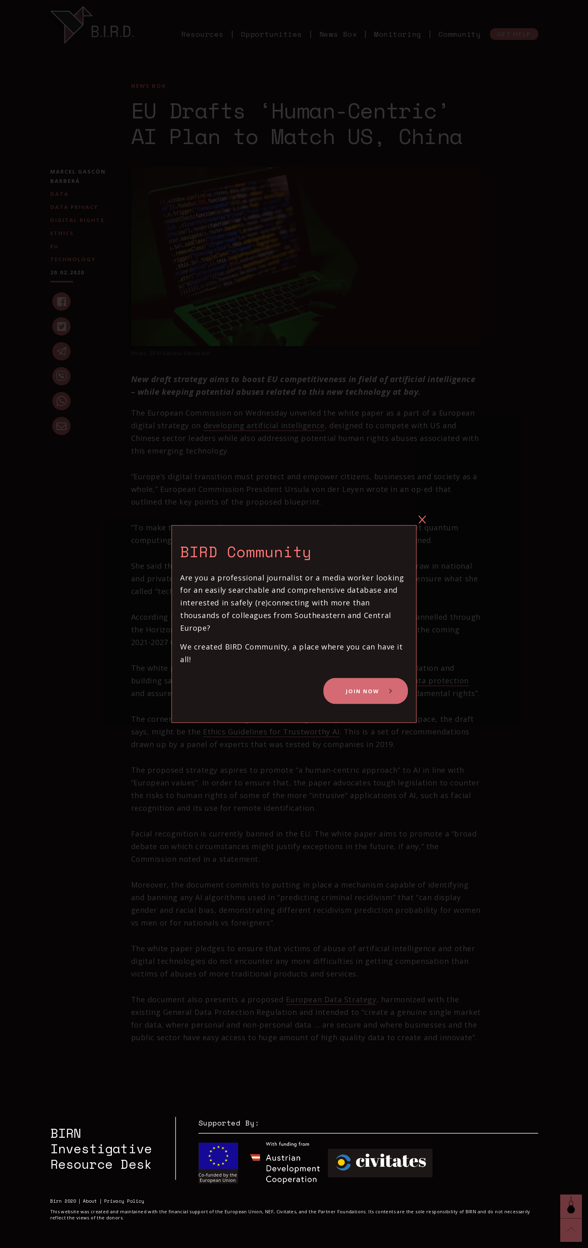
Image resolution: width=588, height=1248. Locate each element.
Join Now (362, 691)
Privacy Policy (124, 1201)
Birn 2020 (63, 1201)
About (90, 1201)
